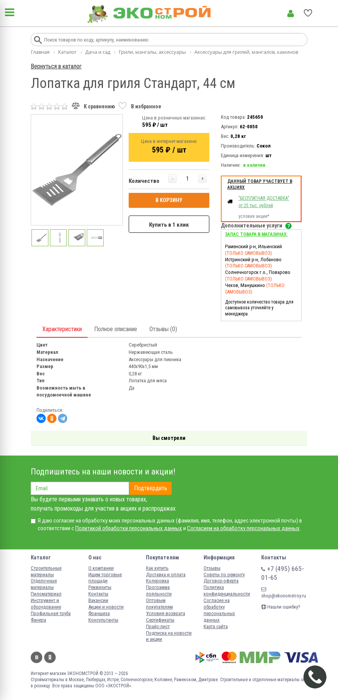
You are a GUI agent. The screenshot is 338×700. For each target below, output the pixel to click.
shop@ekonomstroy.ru (283, 593)
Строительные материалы (46, 571)
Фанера (38, 620)
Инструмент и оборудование (46, 603)
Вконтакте (36, 657)
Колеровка (157, 581)
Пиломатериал (46, 594)
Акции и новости (106, 607)
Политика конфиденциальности (227, 590)
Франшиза (99, 613)
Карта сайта (216, 626)
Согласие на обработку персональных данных (219, 610)
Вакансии (98, 600)
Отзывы (212, 568)
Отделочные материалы (44, 584)
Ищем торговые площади (105, 578)
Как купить (157, 568)
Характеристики (62, 329)
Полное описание (115, 329)
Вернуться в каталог (56, 66)
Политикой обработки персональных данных (128, 528)
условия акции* (254, 216)
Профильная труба (51, 613)
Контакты (98, 594)
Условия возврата (165, 613)
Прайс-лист (158, 626)
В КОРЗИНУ (169, 200)
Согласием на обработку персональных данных (243, 528)
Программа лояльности (159, 590)
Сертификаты (160, 620)
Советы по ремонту (224, 574)
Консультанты (103, 620)
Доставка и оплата (166, 574)
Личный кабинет (290, 13)
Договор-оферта (221, 581)
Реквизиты (99, 587)
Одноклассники (50, 657)
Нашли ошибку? (280, 607)
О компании (101, 568)
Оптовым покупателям (159, 603)
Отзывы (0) (163, 329)
